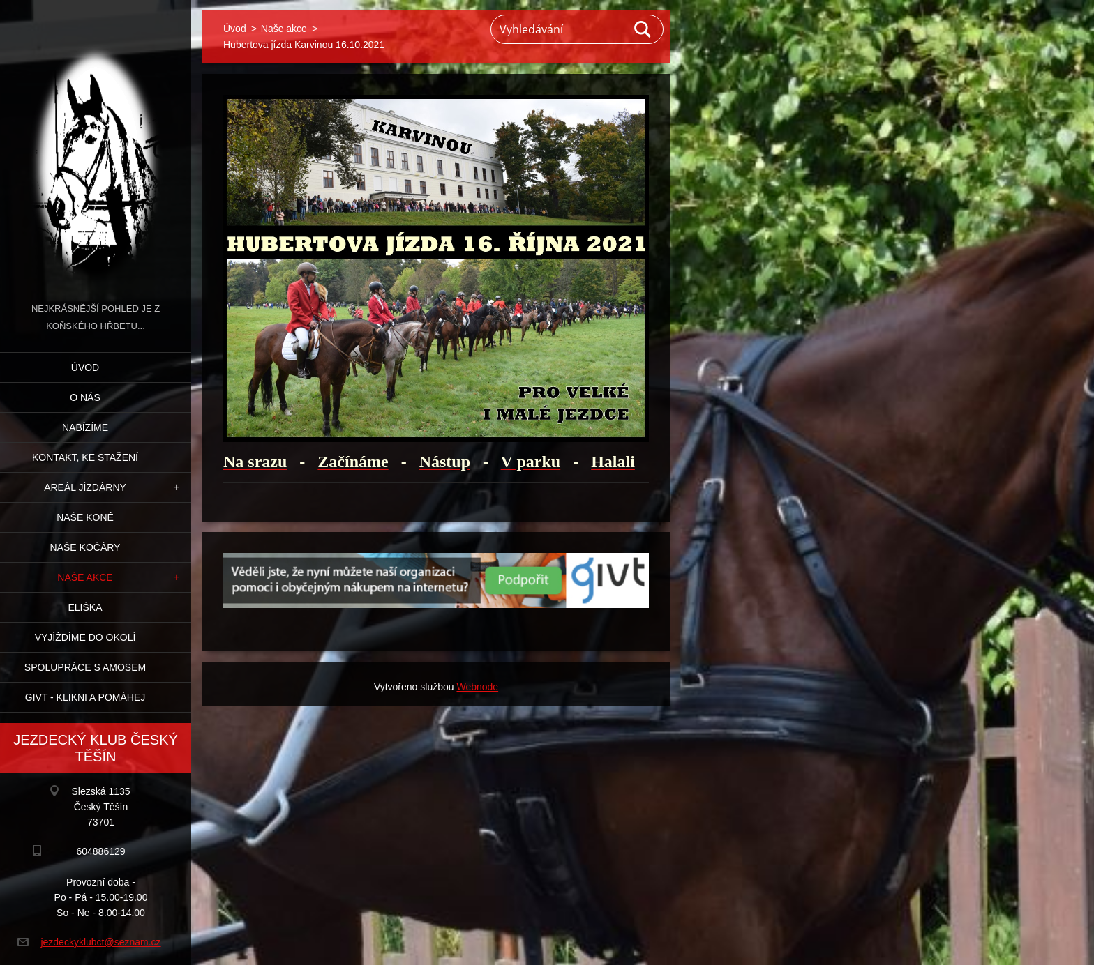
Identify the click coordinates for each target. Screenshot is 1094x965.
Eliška (85, 607)
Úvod (85, 367)
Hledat (643, 29)
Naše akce (84, 577)
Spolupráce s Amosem (85, 667)
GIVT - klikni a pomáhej (85, 697)
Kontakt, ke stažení (85, 457)
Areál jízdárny (85, 487)
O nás (85, 397)
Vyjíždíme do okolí (85, 637)
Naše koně (85, 517)
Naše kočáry (85, 547)
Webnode (477, 686)
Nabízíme (85, 427)
